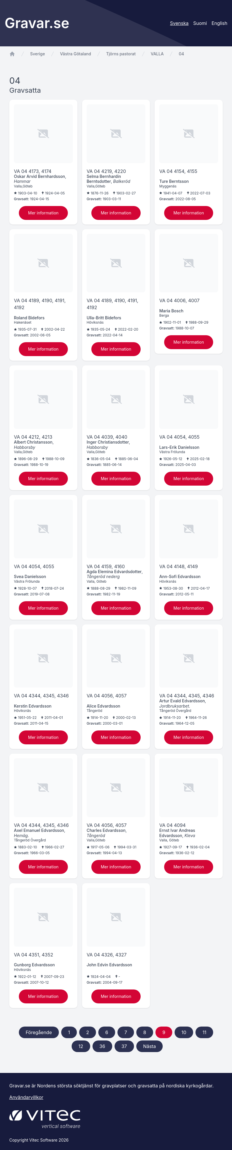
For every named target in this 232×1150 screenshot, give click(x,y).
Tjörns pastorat (121, 53)
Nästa (149, 1046)
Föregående (39, 1032)
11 (204, 1032)
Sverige (37, 53)
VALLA (157, 53)
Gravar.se (37, 23)
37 (124, 1046)
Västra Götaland (75, 53)
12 (81, 1046)
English (219, 23)
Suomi (200, 23)
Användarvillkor (26, 1097)
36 (102, 1046)
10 (184, 1032)
